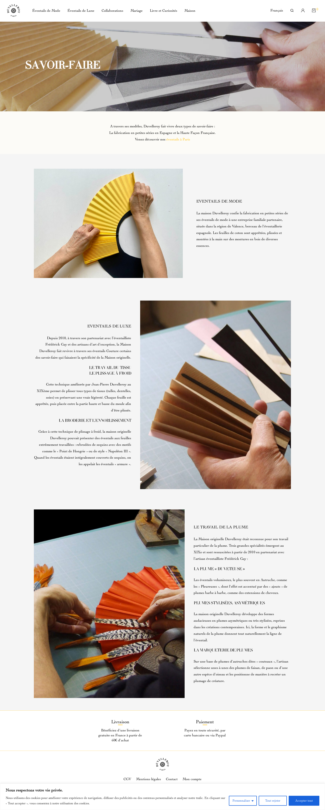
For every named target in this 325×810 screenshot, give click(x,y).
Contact (172, 779)
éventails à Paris (178, 139)
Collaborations (112, 11)
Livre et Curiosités (163, 11)
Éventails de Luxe (80, 11)
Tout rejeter (272, 801)
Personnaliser (241, 801)
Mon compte (192, 779)
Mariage (136, 11)
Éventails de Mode (46, 11)
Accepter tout (304, 801)
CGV (127, 779)
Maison (189, 11)
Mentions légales (148, 779)
